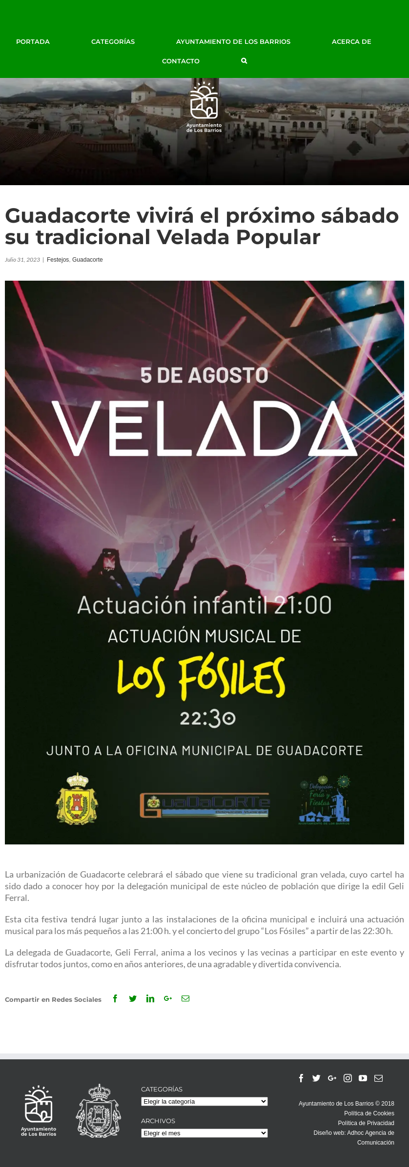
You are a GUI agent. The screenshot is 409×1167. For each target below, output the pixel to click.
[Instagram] (348, 1078)
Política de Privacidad (366, 1123)
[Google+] (332, 1078)
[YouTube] (363, 1078)
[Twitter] (316, 1078)
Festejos (58, 259)
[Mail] (378, 1078)
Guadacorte (87, 259)
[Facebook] (301, 1078)
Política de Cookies (369, 1113)
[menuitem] (44, 41)
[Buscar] (244, 61)
